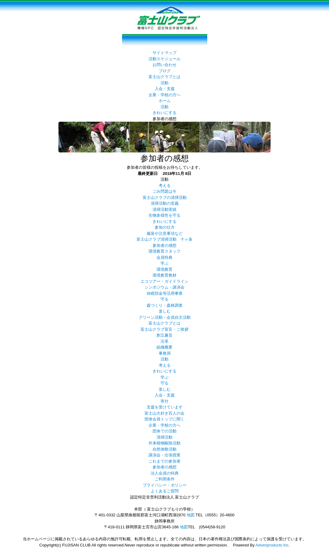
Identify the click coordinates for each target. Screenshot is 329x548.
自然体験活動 (164, 449)
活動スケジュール (164, 59)
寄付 (164, 401)
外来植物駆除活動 (164, 443)
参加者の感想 (164, 245)
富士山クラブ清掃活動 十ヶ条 (164, 239)
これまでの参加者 (164, 461)
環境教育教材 (164, 275)
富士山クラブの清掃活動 (165, 197)
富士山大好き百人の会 (164, 413)
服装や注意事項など (165, 233)
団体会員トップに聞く (164, 419)
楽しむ (165, 311)
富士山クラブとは (164, 76)
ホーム (165, 100)
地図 (191, 515)
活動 (164, 83)
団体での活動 (164, 431)
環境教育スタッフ (164, 251)
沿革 (164, 341)
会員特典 (164, 257)
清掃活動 (164, 437)
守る (164, 299)
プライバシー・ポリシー (165, 485)
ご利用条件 (165, 479)
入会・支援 (165, 88)
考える (165, 185)
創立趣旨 (164, 335)
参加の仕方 (165, 227)
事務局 (165, 353)
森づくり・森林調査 (165, 305)
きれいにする (164, 112)
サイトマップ (164, 52)
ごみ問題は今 (164, 191)
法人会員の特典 (165, 473)
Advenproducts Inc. (273, 545)
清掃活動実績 (164, 209)
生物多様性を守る (164, 215)
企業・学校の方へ (164, 95)
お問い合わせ (164, 64)
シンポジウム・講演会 (164, 287)
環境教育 (164, 269)
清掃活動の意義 (165, 203)
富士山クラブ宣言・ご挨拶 (164, 329)
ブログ (165, 71)
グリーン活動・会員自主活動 (165, 317)
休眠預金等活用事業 (165, 293)
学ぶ (164, 263)
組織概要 (164, 347)
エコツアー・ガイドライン (164, 281)
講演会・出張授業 (164, 455)
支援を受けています (165, 407)
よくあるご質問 (165, 491)
